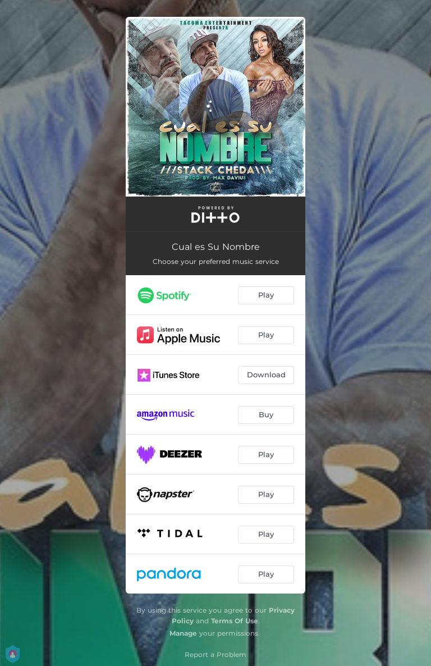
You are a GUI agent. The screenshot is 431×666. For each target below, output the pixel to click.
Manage (183, 633)
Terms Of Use (234, 621)
